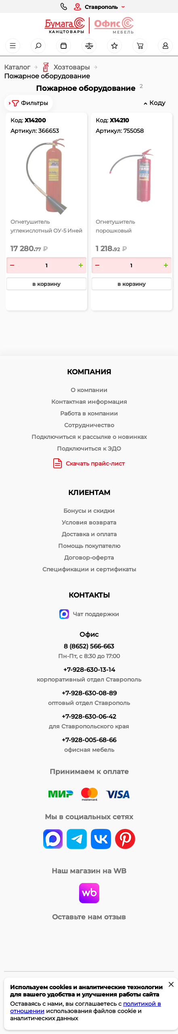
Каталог (17, 67)
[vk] (53, 839)
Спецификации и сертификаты (89, 569)
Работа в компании (89, 413)
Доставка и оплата (89, 534)
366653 (48, 130)
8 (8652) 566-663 (89, 646)
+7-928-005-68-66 (89, 740)
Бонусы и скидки (89, 510)
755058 (134, 130)
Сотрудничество (89, 425)
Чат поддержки (89, 614)
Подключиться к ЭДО (89, 448)
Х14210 (119, 120)
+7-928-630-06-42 (89, 716)
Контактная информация (89, 401)
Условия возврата (89, 522)
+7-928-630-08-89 (89, 693)
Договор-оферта (89, 557)
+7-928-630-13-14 (89, 669)
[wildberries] (89, 894)
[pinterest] (125, 840)
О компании (89, 390)
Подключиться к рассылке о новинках (89, 436)
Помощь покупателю (89, 546)
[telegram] (77, 840)
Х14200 (35, 120)
